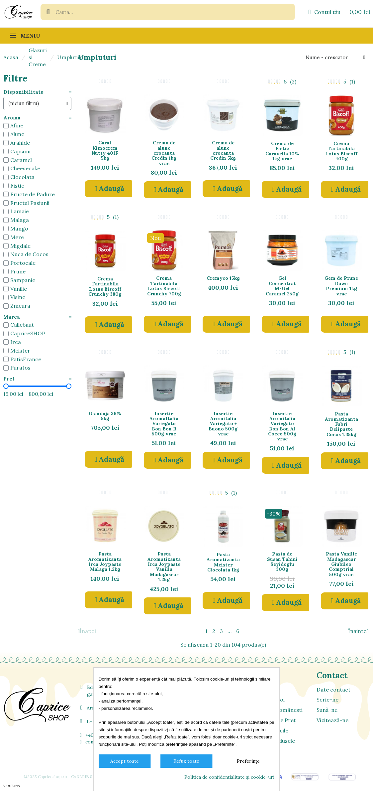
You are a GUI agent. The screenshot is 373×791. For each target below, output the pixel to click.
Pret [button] (9, 379)
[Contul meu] (324, 12)
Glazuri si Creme (38, 57)
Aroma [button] (12, 118)
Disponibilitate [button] (23, 92)
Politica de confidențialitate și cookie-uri (229, 777)
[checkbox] (6, 125)
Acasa (10, 57)
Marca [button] (11, 317)
